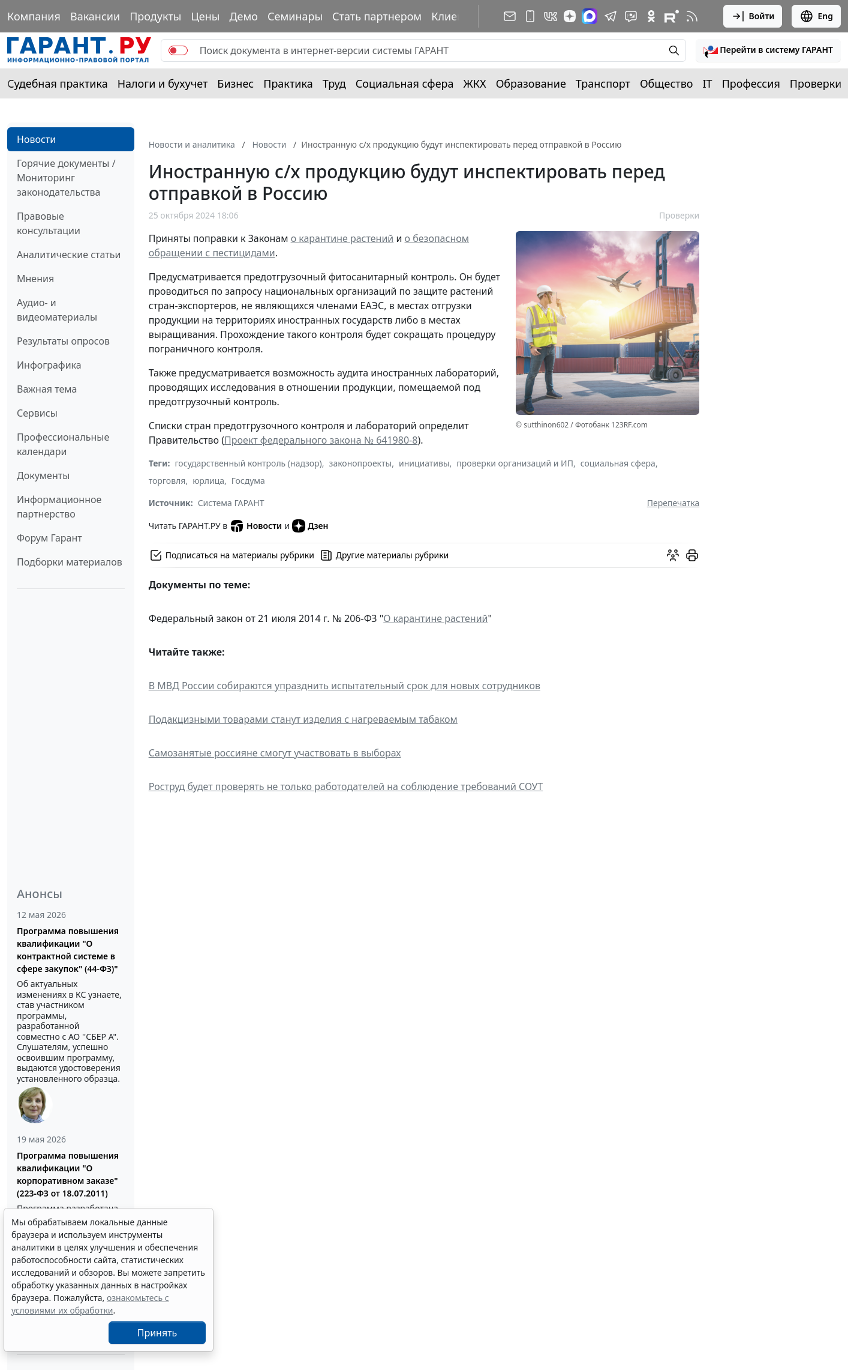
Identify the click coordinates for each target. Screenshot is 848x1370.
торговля (167, 480)
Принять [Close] (157, 1332)
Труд (334, 83)
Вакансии (95, 16)
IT (707, 83)
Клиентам (457, 16)
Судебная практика (57, 83)
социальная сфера (618, 463)
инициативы (424, 463)
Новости (36, 139)
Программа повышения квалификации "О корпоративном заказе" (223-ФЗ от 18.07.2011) (68, 1174)
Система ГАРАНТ (231, 502)
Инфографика (49, 365)
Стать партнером (377, 16)
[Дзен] (570, 16)
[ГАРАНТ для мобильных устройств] (530, 16)
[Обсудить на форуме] (673, 555)
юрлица (208, 480)
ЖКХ (475, 83)
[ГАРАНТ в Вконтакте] (550, 16)
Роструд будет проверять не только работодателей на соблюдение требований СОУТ (346, 786)
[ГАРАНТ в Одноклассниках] (651, 16)
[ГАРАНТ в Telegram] (610, 16)
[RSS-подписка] (692, 16)
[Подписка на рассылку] (510, 16)
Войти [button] (753, 16)
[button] (768, 50)
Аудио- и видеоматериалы (57, 310)
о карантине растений (342, 238)
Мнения (35, 278)
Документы (43, 475)
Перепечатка (673, 502)
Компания (34, 16)
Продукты (155, 16)
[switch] (178, 50)
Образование (531, 83)
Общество (666, 83)
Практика (287, 83)
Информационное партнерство (59, 507)
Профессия (751, 83)
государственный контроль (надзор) (248, 463)
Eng (816, 16)
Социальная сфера (405, 83)
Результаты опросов (63, 341)
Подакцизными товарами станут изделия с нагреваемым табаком (303, 719)
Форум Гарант (49, 538)
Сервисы (37, 413)
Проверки (816, 83)
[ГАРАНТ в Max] (589, 16)
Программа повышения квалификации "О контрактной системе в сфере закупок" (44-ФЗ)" (68, 949)
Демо (243, 16)
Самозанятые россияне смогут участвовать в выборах (275, 752)
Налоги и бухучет (163, 83)
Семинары (295, 16)
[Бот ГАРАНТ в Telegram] (631, 16)
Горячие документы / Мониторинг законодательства (66, 178)
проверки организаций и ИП (514, 463)
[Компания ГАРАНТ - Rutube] (671, 16)
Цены (205, 16)
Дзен (310, 526)
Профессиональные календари (63, 444)
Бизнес (235, 83)
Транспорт (603, 83)
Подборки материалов (69, 562)
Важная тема (47, 389)
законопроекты (360, 463)
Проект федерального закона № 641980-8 (320, 440)
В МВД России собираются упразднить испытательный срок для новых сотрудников (344, 685)
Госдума (248, 480)
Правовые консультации (48, 223)
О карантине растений (435, 618)
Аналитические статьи (69, 254)
